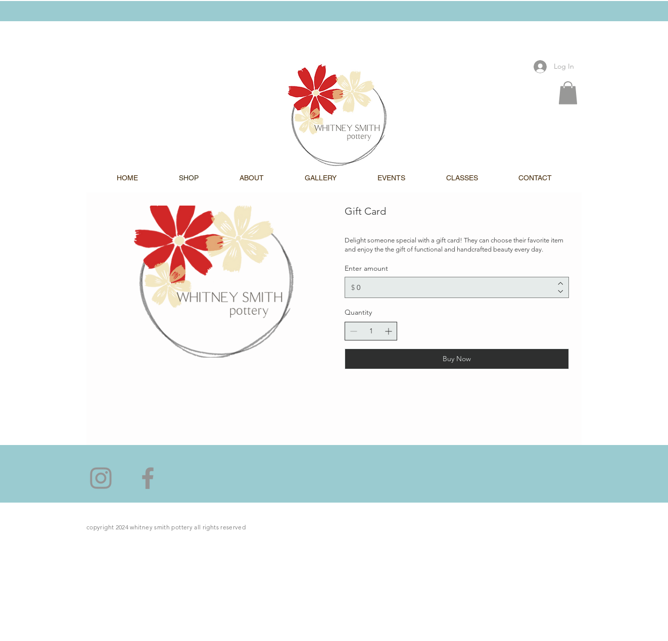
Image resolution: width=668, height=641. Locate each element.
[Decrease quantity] (353, 331)
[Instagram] (100, 478)
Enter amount (366, 268)
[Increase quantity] (388, 331)
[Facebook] (147, 478)
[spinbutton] (371, 331)
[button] (568, 92)
